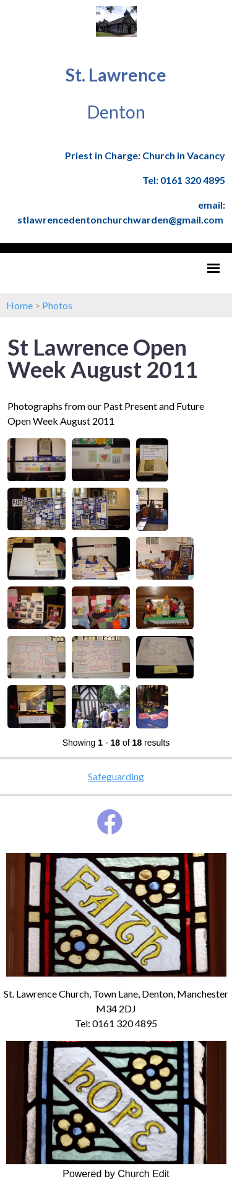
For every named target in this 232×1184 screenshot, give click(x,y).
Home (19, 305)
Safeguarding (116, 776)
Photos (57, 305)
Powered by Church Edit (116, 1174)
